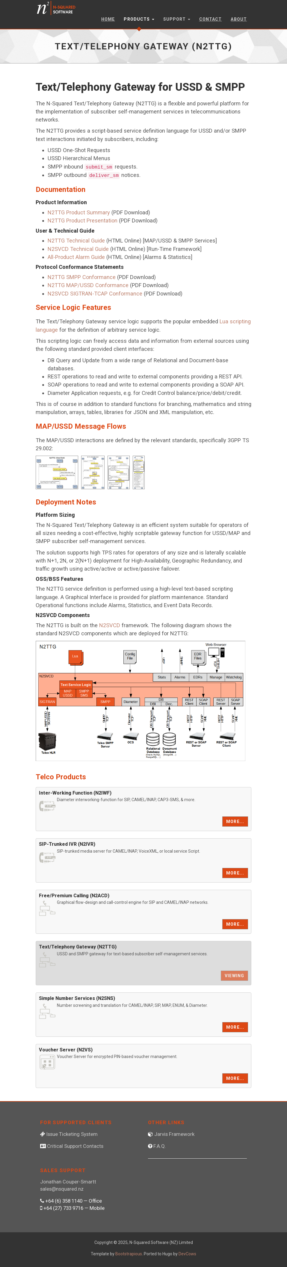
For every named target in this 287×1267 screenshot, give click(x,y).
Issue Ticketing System (72, 1134)
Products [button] (139, 19)
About (239, 19)
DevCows (187, 1253)
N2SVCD (109, 625)
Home (108, 19)
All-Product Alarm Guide (76, 257)
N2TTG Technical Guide (76, 240)
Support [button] (176, 19)
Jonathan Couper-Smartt (68, 1182)
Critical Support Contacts (75, 1146)
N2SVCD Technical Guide (78, 249)
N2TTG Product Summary (79, 212)
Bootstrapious (128, 1253)
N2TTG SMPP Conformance (82, 277)
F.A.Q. (159, 1146)
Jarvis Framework (174, 1134)
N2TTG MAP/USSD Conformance (88, 285)
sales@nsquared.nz (62, 1189)
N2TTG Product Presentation (82, 220)
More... (235, 821)
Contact (210, 19)
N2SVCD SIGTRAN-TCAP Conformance (95, 293)
